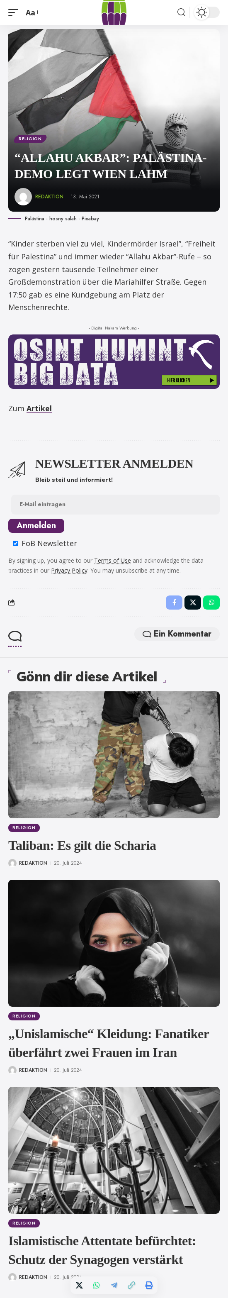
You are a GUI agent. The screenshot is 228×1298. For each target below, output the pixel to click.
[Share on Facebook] (174, 602)
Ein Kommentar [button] (177, 634)
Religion (30, 139)
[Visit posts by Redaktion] (23, 196)
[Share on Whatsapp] (96, 1285)
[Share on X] (79, 1285)
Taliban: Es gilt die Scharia (82, 845)
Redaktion (49, 196)
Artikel (39, 408)
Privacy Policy (69, 570)
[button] (15, 12)
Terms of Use (112, 560)
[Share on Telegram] (114, 1285)
